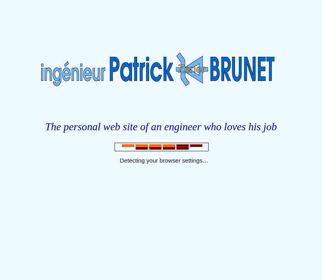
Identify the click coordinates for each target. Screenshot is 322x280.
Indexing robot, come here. (161, 177)
